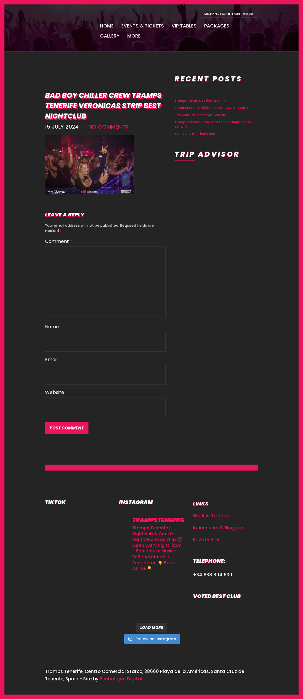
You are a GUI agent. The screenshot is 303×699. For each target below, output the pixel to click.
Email (51, 359)
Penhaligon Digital (121, 679)
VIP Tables (184, 25)
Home (107, 25)
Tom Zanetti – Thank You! (195, 134)
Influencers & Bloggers (219, 528)
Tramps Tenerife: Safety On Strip (200, 101)
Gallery (110, 36)
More (134, 36)
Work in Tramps (211, 516)
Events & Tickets (142, 25)
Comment (58, 241)
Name (52, 326)
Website (54, 392)
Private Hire (206, 539)
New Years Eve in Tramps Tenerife (200, 115)
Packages (216, 25)
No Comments (108, 126)
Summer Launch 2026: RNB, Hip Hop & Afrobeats (211, 108)
